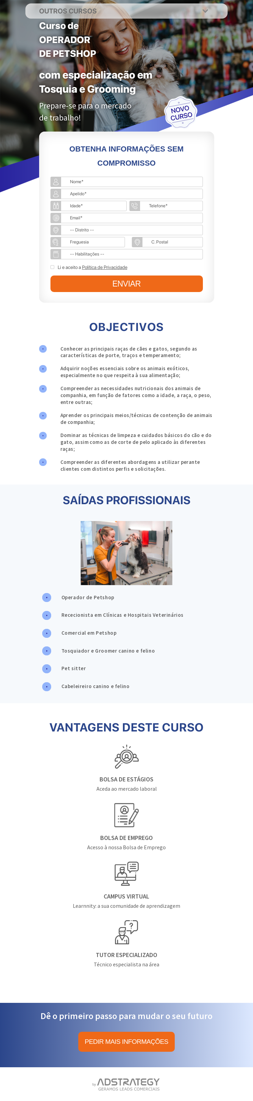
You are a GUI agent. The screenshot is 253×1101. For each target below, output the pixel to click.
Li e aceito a (92, 267)
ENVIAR (126, 283)
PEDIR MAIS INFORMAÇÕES (126, 1041)
